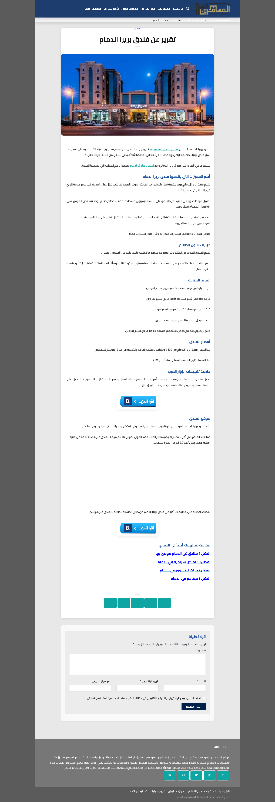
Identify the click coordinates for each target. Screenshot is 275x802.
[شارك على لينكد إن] (110, 603)
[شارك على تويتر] (150, 603)
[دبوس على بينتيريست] (124, 603)
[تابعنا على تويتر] (196, 775)
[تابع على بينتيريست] (170, 775)
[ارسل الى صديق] (137, 603)
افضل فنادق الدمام (142, 165)
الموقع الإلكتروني (101, 681)
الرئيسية (177, 8)
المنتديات (164, 8)
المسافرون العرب (218, 19)
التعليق (201, 650)
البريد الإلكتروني (149, 681)
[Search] (187, 8)
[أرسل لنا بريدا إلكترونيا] (183, 775)
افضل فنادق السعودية (164, 149)
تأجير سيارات (111, 8)
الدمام (186, 19)
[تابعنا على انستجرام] (209, 775)
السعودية (198, 19)
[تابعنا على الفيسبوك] (223, 775)
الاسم (201, 681)
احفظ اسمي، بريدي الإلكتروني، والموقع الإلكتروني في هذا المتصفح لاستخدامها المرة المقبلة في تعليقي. (143, 698)
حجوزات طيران (129, 8)
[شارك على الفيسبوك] (164, 603)
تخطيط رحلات (93, 8)
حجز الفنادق (147, 8)
